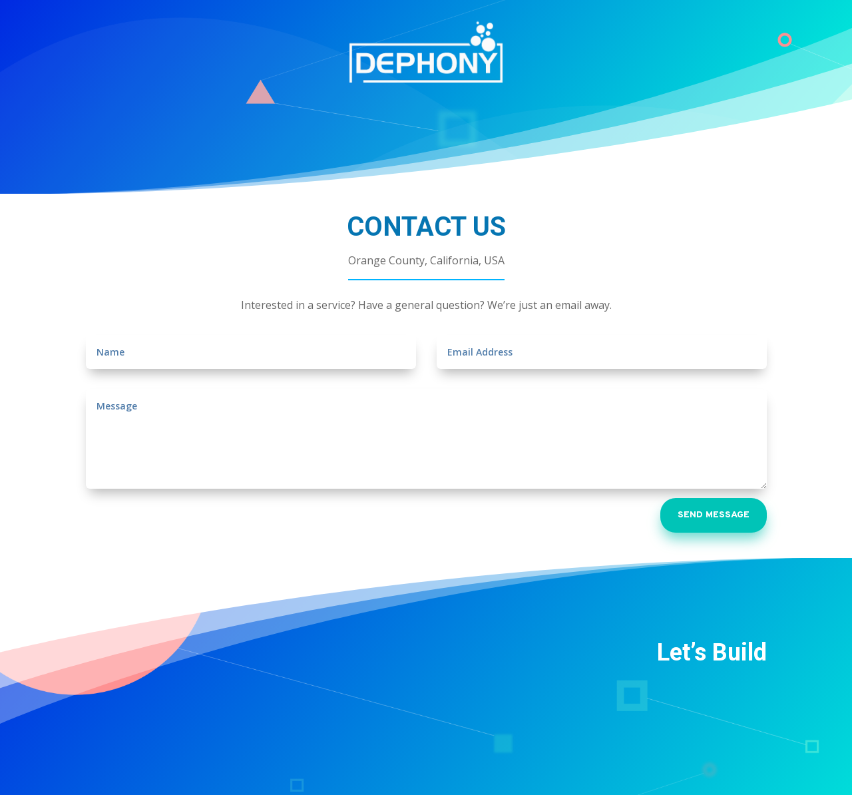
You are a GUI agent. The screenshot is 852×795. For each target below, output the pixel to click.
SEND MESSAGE (713, 515)
